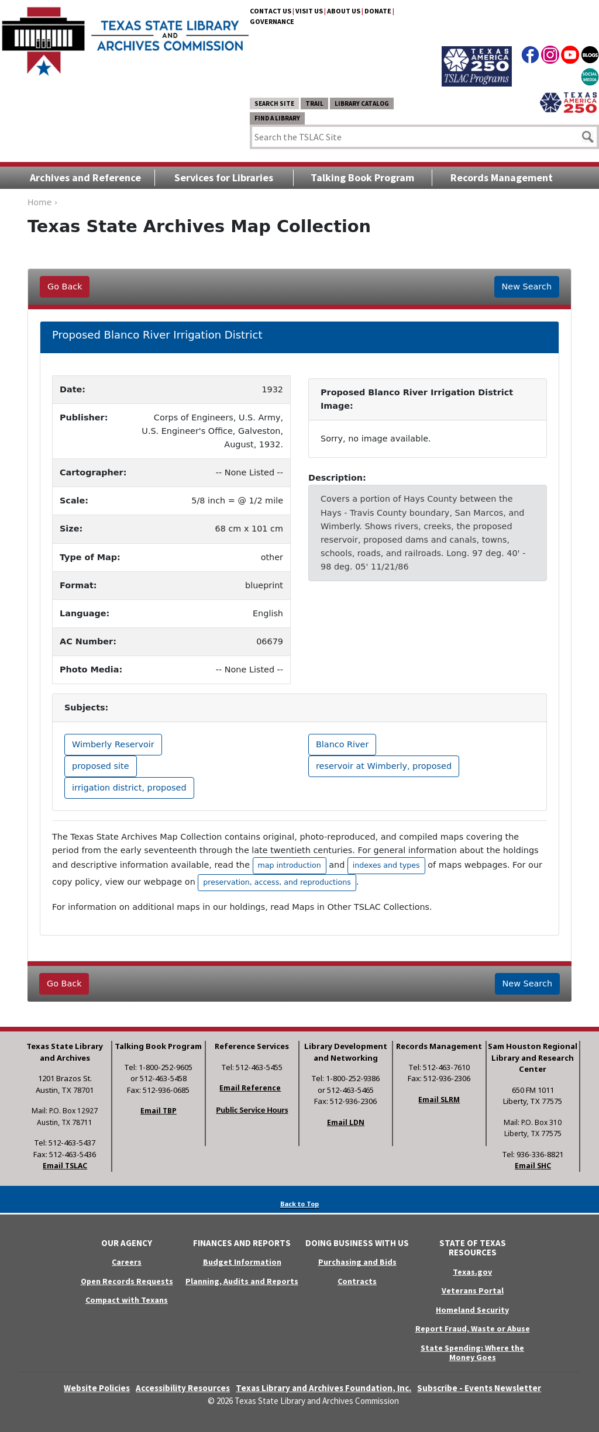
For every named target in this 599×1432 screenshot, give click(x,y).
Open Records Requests (127, 1281)
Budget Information (242, 1262)
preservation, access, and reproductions (276, 882)
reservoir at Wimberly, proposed (384, 766)
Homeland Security (472, 1310)
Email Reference (250, 1088)
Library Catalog (362, 103)
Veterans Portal (473, 1290)
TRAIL (314, 103)
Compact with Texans (126, 1300)
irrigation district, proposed (129, 787)
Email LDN (345, 1122)
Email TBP (158, 1111)
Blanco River (342, 744)
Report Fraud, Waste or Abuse (472, 1328)
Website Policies (97, 1387)
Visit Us (309, 10)
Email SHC (533, 1166)
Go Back (64, 286)
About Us (343, 10)
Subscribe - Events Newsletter (479, 1387)
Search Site (274, 103)
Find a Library (277, 118)
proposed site (100, 766)
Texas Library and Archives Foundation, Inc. (323, 1387)
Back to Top (299, 1203)
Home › (42, 202)
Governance (272, 21)
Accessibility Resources (183, 1387)
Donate (377, 10)
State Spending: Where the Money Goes (472, 1353)
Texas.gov (472, 1272)
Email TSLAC (65, 1166)
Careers (127, 1262)
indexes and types (386, 865)
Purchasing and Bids (357, 1262)
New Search (527, 286)
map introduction (289, 865)
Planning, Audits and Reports (241, 1281)
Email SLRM (439, 1100)
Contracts (357, 1281)
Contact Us (270, 10)
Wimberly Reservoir (113, 744)
